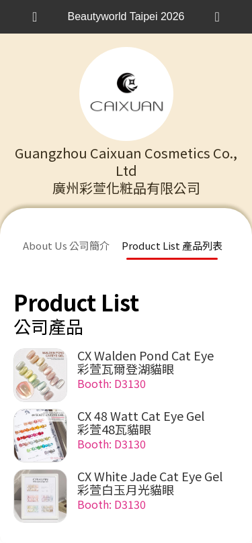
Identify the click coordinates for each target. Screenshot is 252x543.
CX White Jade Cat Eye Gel (149, 476)
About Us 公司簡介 (66, 245)
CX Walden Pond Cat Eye (145, 355)
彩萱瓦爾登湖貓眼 (125, 368)
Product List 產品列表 (172, 245)
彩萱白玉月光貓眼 (125, 489)
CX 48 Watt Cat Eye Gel (140, 415)
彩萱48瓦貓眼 (114, 429)
